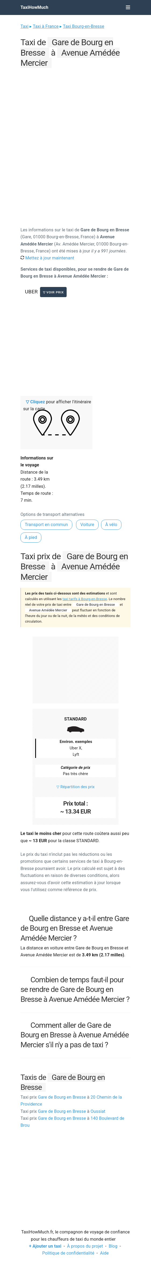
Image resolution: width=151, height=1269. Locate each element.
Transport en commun (46, 524)
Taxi (24, 26)
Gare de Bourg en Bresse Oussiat (62, 1111)
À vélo (111, 524)
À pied (31, 537)
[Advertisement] (75, 107)
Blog (113, 1246)
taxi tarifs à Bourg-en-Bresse (85, 599)
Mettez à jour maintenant (47, 257)
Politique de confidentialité (68, 1253)
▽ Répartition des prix (75, 787)
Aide (104, 1253)
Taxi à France (46, 26)
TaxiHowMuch (34, 7)
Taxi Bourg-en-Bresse (83, 26)
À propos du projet (85, 1246)
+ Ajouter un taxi (45, 1246)
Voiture (87, 524)
